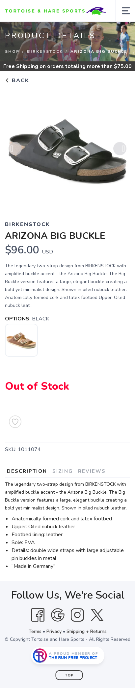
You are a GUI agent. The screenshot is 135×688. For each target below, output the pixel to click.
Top (69, 675)
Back (17, 80)
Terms (35, 631)
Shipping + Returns (87, 631)
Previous (15, 149)
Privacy (54, 631)
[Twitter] (97, 615)
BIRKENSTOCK (45, 51)
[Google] (58, 615)
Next (119, 149)
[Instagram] (77, 615)
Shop (12, 51)
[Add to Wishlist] (15, 421)
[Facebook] (38, 615)
